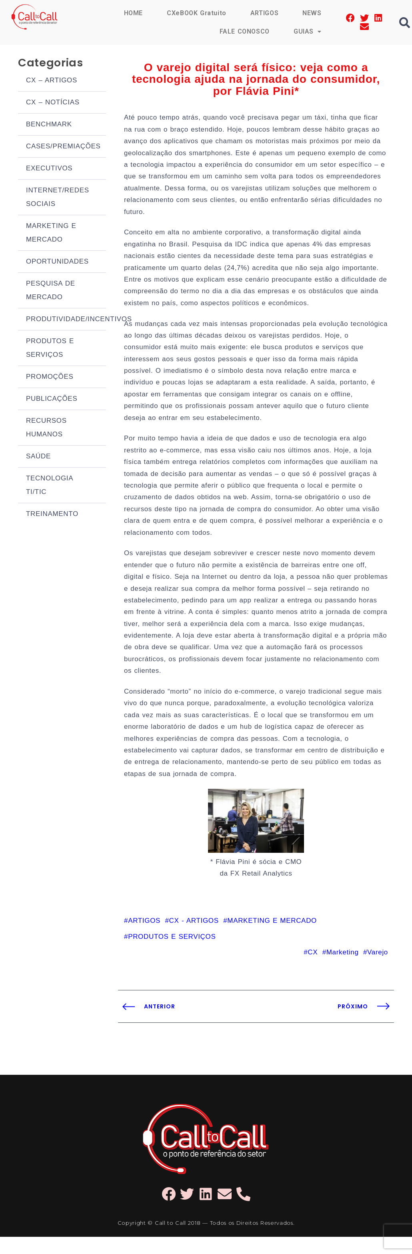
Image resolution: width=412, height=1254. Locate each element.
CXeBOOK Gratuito (196, 13)
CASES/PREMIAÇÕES (63, 147)
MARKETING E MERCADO (51, 233)
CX (313, 969)
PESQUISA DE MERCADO (50, 291)
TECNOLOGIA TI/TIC (49, 486)
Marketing (342, 969)
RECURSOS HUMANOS (46, 428)
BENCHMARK (49, 125)
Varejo (377, 969)
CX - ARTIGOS (194, 937)
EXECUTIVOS (49, 169)
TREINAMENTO (52, 515)
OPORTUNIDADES (57, 262)
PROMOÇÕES (50, 378)
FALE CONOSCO (244, 31)
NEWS (312, 13)
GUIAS (308, 31)
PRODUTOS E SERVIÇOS (50, 349)
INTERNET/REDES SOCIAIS (57, 198)
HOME (132, 13)
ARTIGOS (264, 13)
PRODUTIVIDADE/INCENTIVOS (66, 320)
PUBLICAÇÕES (51, 400)
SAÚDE (38, 457)
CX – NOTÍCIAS (53, 103)
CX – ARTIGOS (51, 81)
